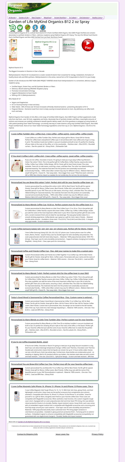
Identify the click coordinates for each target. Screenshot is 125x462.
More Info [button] (38, 53)
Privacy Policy (97, 434)
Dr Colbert (72, 18)
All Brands (12, 18)
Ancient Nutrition (60, 18)
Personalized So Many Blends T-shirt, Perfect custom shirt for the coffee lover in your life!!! (50, 273)
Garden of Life (23, 18)
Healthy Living (97, 18)
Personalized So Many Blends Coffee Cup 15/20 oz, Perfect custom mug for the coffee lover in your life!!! (56, 204)
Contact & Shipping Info (27, 434)
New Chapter (36, 18)
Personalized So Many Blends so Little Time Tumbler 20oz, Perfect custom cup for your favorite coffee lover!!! (58, 319)
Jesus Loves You (62, 434)
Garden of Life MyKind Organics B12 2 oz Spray (34, 422)
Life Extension (84, 18)
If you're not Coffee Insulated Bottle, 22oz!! (29, 342)
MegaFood (47, 18)
